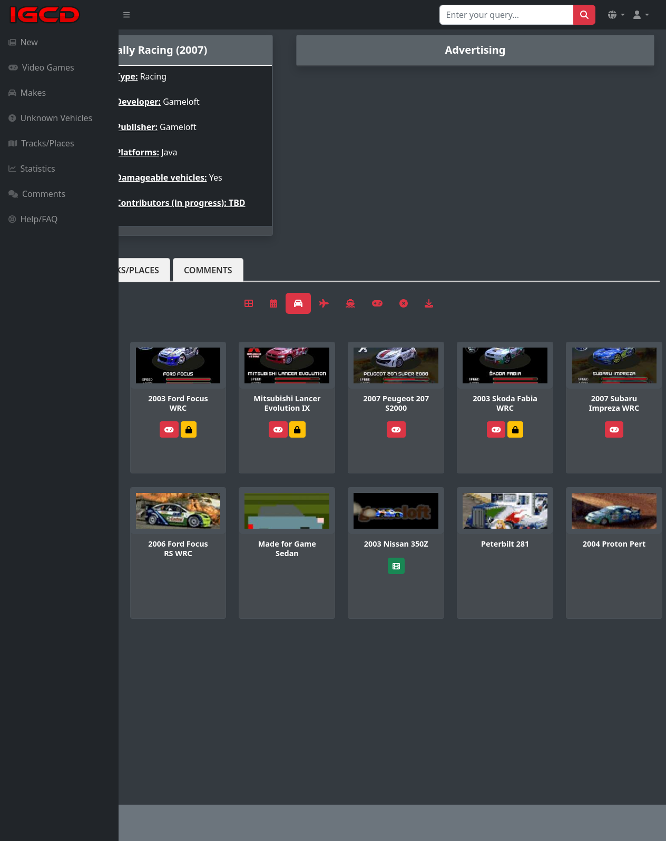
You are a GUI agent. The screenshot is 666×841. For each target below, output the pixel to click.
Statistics (31, 168)
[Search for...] (506, 15)
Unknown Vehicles (50, 118)
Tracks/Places (41, 143)
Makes (27, 92)
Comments (36, 194)
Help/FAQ (33, 219)
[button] (616, 14)
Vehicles (157, 278)
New (23, 42)
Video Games (41, 67)
